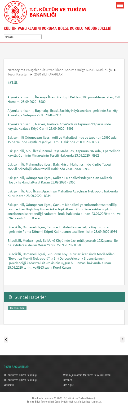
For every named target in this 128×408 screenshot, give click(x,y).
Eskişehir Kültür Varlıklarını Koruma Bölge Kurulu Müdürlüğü (69, 69)
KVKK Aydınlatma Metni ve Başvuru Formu (86, 375)
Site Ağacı (68, 385)
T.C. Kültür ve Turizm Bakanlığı (20, 375)
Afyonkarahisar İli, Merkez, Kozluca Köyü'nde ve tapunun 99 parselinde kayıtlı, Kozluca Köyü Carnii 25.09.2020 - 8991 (59, 126)
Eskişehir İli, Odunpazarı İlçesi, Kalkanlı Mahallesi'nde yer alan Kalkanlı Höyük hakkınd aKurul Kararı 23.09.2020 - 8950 (60, 179)
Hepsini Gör (17, 308)
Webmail (9, 385)
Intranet (67, 380)
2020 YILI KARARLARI (48, 74)
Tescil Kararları (18, 74)
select (41, 36)
